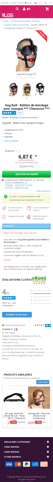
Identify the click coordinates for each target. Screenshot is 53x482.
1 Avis (19, 113)
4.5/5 (28, 2)
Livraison (13, 3)
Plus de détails (11, 141)
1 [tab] (26, 98)
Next (48, 422)
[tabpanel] (13, 89)
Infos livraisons (43, 191)
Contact (21, 3)
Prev (4, 422)
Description (9, 226)
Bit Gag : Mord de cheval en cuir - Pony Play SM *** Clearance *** (14, 417)
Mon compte (23, 9)
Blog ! (27, 9)
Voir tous (42, 382)
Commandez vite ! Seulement (22, 200)
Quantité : (10, 150)
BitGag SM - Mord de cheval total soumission (39, 415)
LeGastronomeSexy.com (34, 476)
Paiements (5, 3)
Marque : (5, 117)
